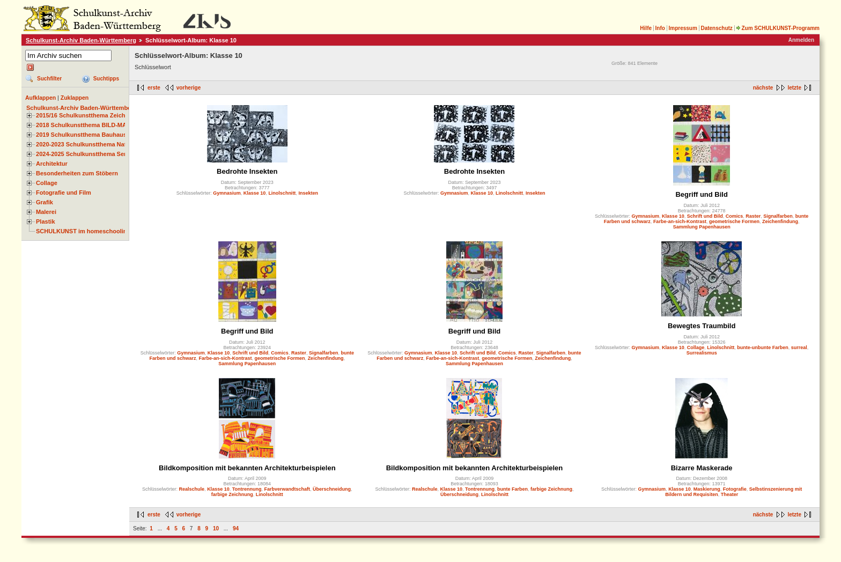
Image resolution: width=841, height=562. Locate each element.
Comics (734, 216)
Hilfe (646, 28)
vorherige (188, 88)
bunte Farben (512, 489)
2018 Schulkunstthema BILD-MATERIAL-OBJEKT (104, 125)
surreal (799, 347)
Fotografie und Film (63, 192)
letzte (794, 88)
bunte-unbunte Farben (762, 347)
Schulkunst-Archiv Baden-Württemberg (81, 40)
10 (216, 528)
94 (236, 528)
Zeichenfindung (780, 221)
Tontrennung (247, 489)
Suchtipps (106, 79)
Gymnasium (227, 193)
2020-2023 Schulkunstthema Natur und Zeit (96, 144)
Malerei (46, 212)
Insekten (308, 193)
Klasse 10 (255, 193)
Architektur (52, 163)
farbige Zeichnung (232, 494)
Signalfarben (778, 216)
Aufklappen (40, 97)
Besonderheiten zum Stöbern (77, 173)
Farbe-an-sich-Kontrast (679, 221)
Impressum (682, 28)
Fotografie (735, 489)
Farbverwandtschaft (287, 489)
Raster (753, 216)
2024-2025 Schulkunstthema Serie (83, 154)
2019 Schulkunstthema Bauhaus (81, 134)
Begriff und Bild (701, 194)
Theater (730, 494)
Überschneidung (332, 489)
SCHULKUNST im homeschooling (83, 231)
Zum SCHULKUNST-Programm (778, 28)
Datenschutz (716, 28)
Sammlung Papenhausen (702, 227)
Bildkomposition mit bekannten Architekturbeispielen (247, 468)
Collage (46, 183)
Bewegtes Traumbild (701, 326)
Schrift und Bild (705, 216)
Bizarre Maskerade (702, 468)
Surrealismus (702, 353)
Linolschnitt (282, 193)
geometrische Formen (734, 221)
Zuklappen (75, 97)
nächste (763, 88)
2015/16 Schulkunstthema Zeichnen (86, 115)
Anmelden (801, 40)
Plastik (45, 221)
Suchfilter (49, 79)
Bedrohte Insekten (247, 171)
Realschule (192, 489)
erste (153, 88)
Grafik (44, 202)
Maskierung (707, 489)
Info (660, 28)
